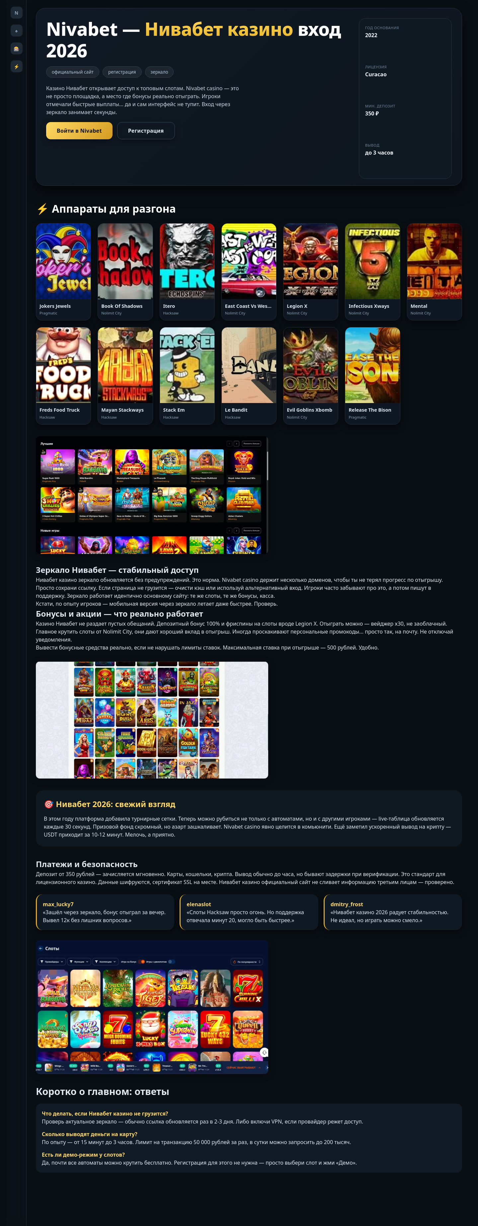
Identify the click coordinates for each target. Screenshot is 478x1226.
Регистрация (146, 130)
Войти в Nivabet (79, 130)
